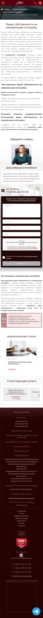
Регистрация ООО (21, 426)
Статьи (21, 513)
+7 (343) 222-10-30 (21, 571)
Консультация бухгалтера (21, 494)
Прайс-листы (21, 521)
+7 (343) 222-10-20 (17, 191)
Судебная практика (21, 516)
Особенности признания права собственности (20, 363)
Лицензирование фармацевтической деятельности (21, 465)
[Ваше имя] (21, 221)
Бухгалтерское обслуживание (21, 489)
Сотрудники (21, 511)
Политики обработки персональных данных (21, 247)
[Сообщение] (21, 210)
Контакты (21, 526)
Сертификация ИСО (21, 451)
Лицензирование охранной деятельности (21, 471)
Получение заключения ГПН (21, 481)
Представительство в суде (21, 431)
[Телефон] (21, 228)
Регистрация (21, 418)
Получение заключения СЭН (21, 479)
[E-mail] (21, 234)
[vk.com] (21, 555)
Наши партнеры (21, 518)
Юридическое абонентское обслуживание (21, 486)
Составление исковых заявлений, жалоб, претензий (21, 436)
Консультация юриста (21, 446)
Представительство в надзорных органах (21, 442)
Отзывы (21, 523)
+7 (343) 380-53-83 (21, 568)
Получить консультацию (22, 576)
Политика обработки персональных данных (21, 498)
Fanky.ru (31, 502)
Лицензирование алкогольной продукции (21, 462)
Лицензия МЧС (21, 469)
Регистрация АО (21, 421)
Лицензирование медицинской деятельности (21, 459)
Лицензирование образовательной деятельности (21, 475)
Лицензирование (21, 456)
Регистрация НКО (21, 424)
